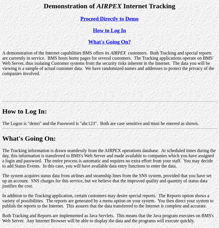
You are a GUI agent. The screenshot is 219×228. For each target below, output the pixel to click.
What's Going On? (109, 42)
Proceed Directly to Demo (109, 19)
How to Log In (109, 30)
